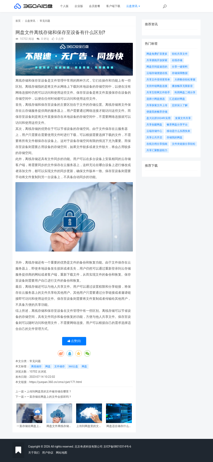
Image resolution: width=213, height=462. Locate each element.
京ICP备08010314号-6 (117, 446)
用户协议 (47, 452)
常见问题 (45, 20)
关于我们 (33, 452)
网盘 (47, 366)
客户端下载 (113, 6)
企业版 (79, 6)
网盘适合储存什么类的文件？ (119, 426)
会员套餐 (94, 6)
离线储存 (36, 366)
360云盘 (73, 366)
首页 (18, 20)
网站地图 (61, 452)
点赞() (74, 341)
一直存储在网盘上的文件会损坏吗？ (49, 396)
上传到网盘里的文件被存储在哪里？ (49, 391)
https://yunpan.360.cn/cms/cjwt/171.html (55, 382)
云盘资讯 (133, 6)
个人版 (64, 6)
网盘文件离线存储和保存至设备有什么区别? (59, 426)
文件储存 (59, 366)
